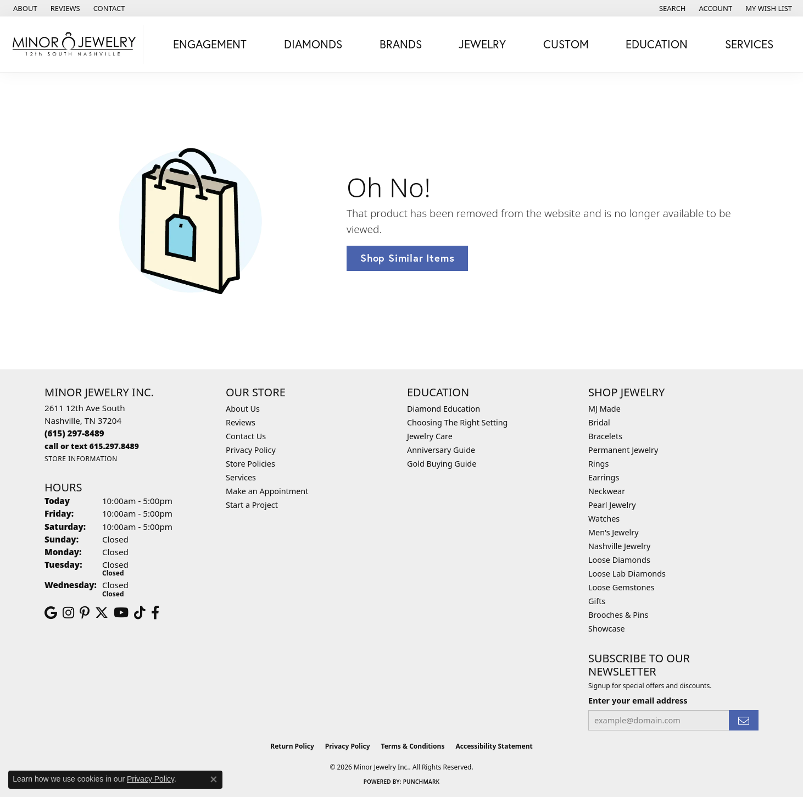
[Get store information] (81, 458)
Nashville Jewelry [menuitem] (619, 546)
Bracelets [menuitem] (605, 436)
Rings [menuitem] (598, 463)
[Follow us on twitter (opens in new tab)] (101, 612)
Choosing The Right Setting (457, 422)
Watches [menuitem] (604, 518)
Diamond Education (443, 408)
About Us (243, 408)
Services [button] (749, 44)
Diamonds (313, 44)
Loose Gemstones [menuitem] (621, 587)
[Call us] (91, 446)
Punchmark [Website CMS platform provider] (421, 781)
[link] (24, 8)
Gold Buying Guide (441, 463)
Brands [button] (401, 44)
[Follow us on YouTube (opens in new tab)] (121, 612)
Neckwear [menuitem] (606, 491)
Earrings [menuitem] (603, 477)
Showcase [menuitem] (606, 628)
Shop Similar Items (407, 257)
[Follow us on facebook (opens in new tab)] (155, 612)
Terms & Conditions (413, 746)
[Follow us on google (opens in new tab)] (50, 612)
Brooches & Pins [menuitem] (618, 615)
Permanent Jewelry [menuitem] (623, 450)
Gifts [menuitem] (596, 601)
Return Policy (292, 746)
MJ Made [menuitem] (604, 408)
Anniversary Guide (441, 450)
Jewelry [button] (482, 44)
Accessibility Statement (493, 746)
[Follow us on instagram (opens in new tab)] (68, 612)
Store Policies (250, 463)
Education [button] (657, 44)
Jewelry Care (430, 436)
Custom (566, 44)
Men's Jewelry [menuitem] (613, 532)
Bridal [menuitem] (599, 422)
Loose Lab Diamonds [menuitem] (627, 573)
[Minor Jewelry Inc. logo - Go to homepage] (74, 44)
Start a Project (252, 505)
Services (241, 477)
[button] (671, 8)
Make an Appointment (267, 491)
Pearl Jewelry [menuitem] (611, 505)
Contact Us (246, 436)
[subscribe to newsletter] (744, 720)
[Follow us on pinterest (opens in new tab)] (85, 612)
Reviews (240, 422)
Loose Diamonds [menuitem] (619, 560)
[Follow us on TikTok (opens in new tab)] (140, 612)
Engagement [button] (210, 44)
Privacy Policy (251, 450)
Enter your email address (638, 700)
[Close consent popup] (213, 779)
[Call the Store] (74, 433)
